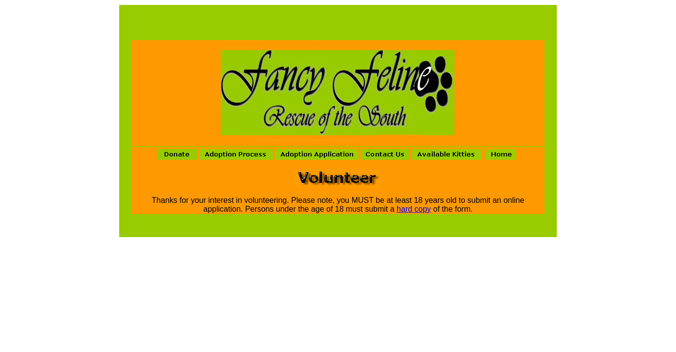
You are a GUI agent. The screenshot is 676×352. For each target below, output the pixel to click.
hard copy (414, 209)
